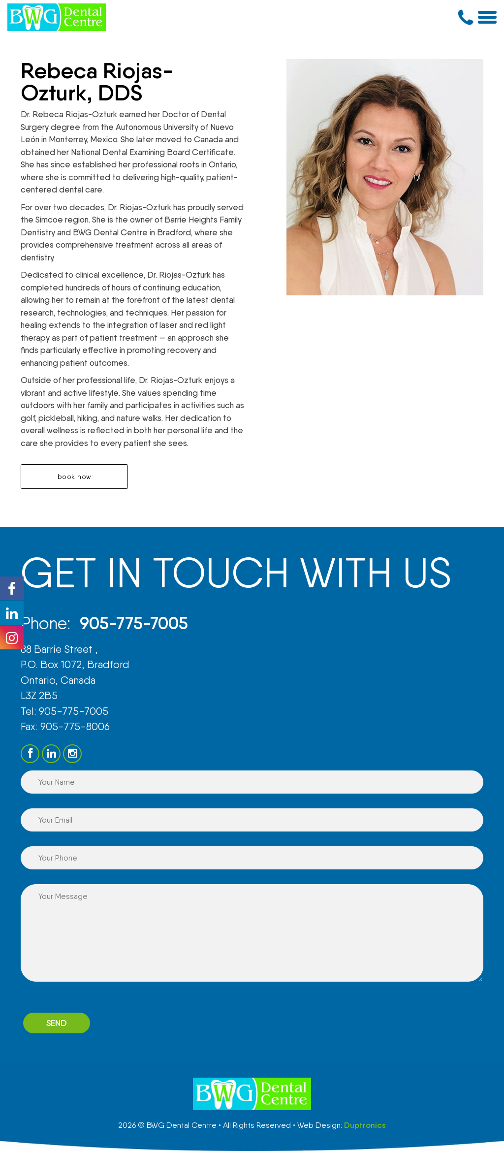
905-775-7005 (134, 623)
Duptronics (365, 1125)
